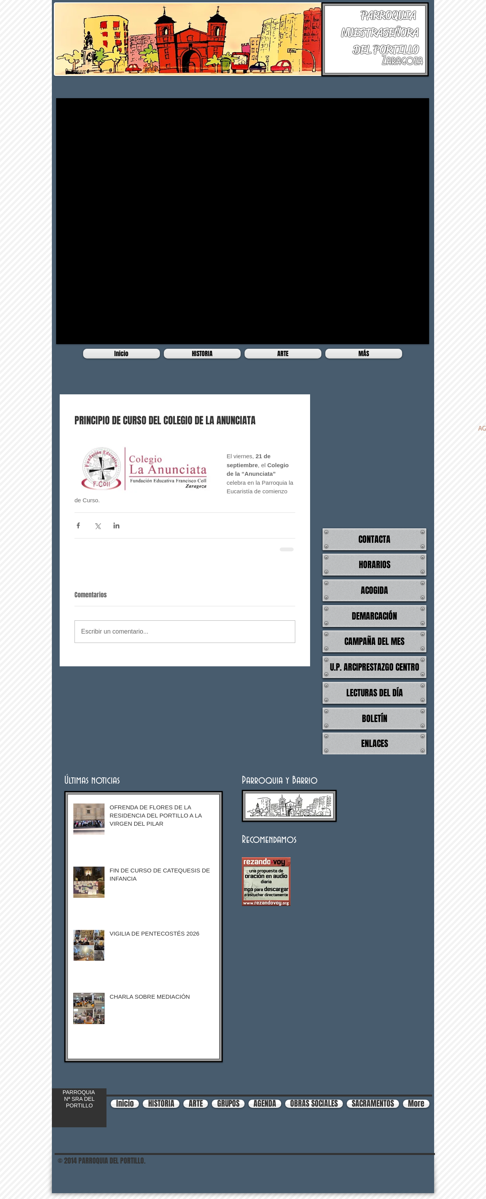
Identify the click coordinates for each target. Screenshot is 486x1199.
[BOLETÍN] (374, 718)
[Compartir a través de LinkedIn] (116, 525)
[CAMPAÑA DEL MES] (374, 641)
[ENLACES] (374, 743)
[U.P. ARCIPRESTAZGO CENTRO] (374, 667)
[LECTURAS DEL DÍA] (374, 693)
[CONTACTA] (374, 539)
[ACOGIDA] (374, 590)
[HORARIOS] (374, 565)
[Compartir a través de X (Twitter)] (97, 525)
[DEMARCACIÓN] (374, 616)
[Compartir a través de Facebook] (78, 525)
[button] (242, 221)
